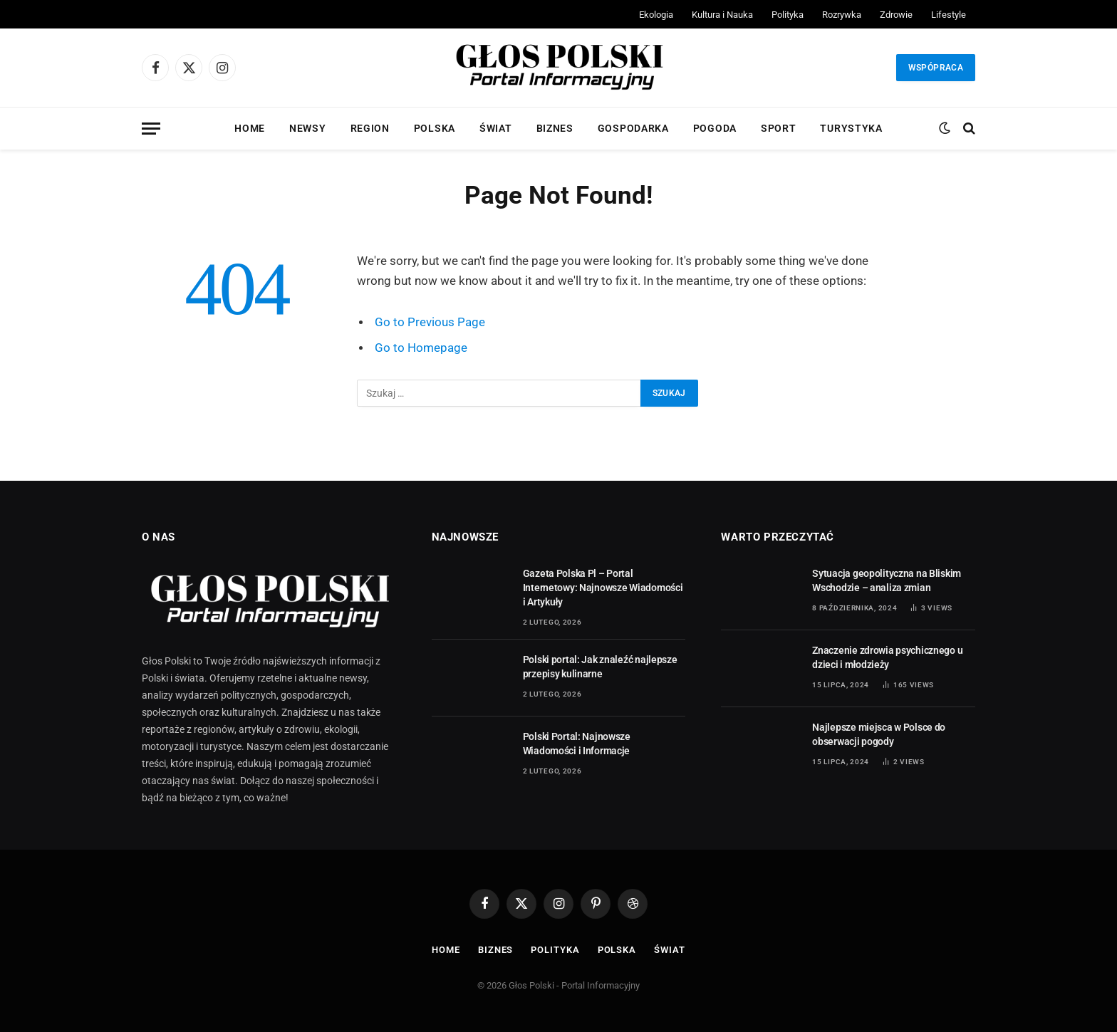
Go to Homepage (421, 348)
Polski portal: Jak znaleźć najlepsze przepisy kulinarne (600, 666)
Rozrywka (841, 14)
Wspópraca (935, 68)
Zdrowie (896, 14)
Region (370, 128)
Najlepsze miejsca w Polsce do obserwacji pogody (878, 734)
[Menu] (151, 129)
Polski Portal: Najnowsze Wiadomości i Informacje (576, 743)
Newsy (307, 128)
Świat (495, 128)
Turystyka (851, 128)
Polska (434, 128)
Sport (778, 128)
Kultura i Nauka (722, 14)
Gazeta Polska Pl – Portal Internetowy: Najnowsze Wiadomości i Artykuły (603, 588)
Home (249, 128)
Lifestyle (948, 14)
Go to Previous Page (430, 322)
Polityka (787, 14)
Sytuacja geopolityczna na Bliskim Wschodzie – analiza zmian (886, 580)
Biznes (554, 128)
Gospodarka (633, 128)
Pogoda (715, 128)
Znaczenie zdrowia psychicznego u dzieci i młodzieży (887, 657)
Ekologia (656, 14)
